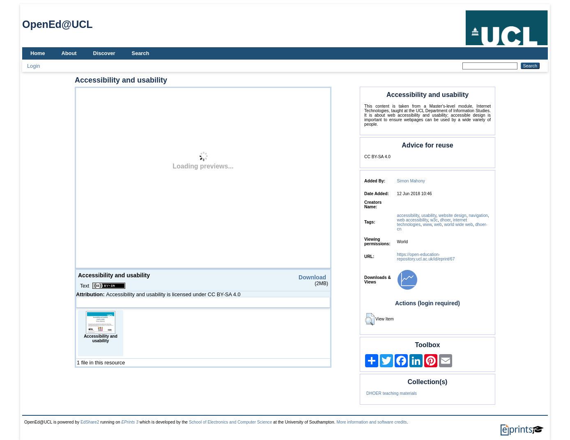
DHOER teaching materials (391, 393)
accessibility (408, 215)
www (427, 224)
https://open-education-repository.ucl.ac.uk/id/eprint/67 (426, 256)
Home (37, 53)
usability (428, 215)
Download (312, 277)
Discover (104, 53)
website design (453, 215)
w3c (434, 220)
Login (33, 66)
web (438, 224)
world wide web (458, 224)
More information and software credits (371, 422)
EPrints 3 (129, 422)
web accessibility (412, 220)
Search (140, 53)
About (69, 53)
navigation (478, 215)
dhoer (445, 220)
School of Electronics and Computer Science (230, 422)
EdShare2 (89, 422)
